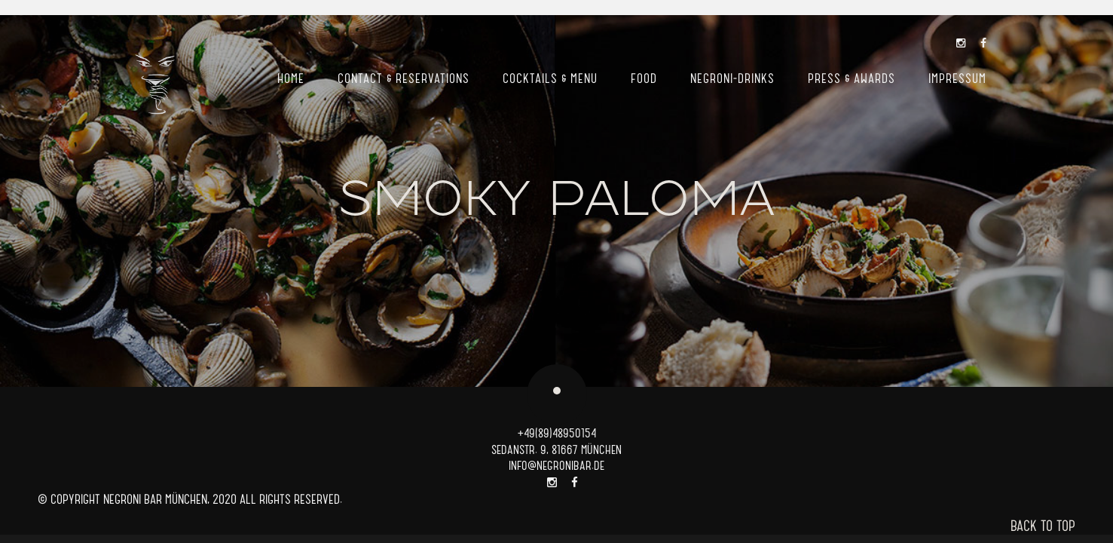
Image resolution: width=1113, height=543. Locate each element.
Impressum (957, 78)
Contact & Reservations (403, 78)
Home (290, 78)
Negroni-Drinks (732, 78)
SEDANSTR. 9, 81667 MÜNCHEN (556, 449)
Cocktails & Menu (550, 78)
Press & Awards (851, 78)
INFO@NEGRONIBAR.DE (556, 465)
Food (644, 78)
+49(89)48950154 (557, 432)
